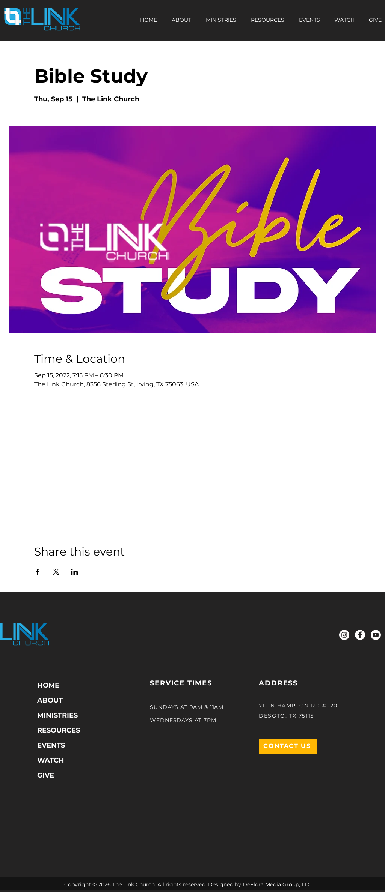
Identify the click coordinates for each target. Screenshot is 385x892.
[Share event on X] (56, 572)
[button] (268, 20)
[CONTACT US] (288, 746)
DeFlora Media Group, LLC (277, 884)
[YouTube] (376, 635)
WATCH (50, 760)
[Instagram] (344, 635)
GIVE (45, 775)
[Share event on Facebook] (37, 572)
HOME (48, 685)
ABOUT (50, 700)
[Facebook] (360, 635)
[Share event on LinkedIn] (74, 572)
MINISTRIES (57, 715)
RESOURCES (58, 730)
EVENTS (51, 745)
